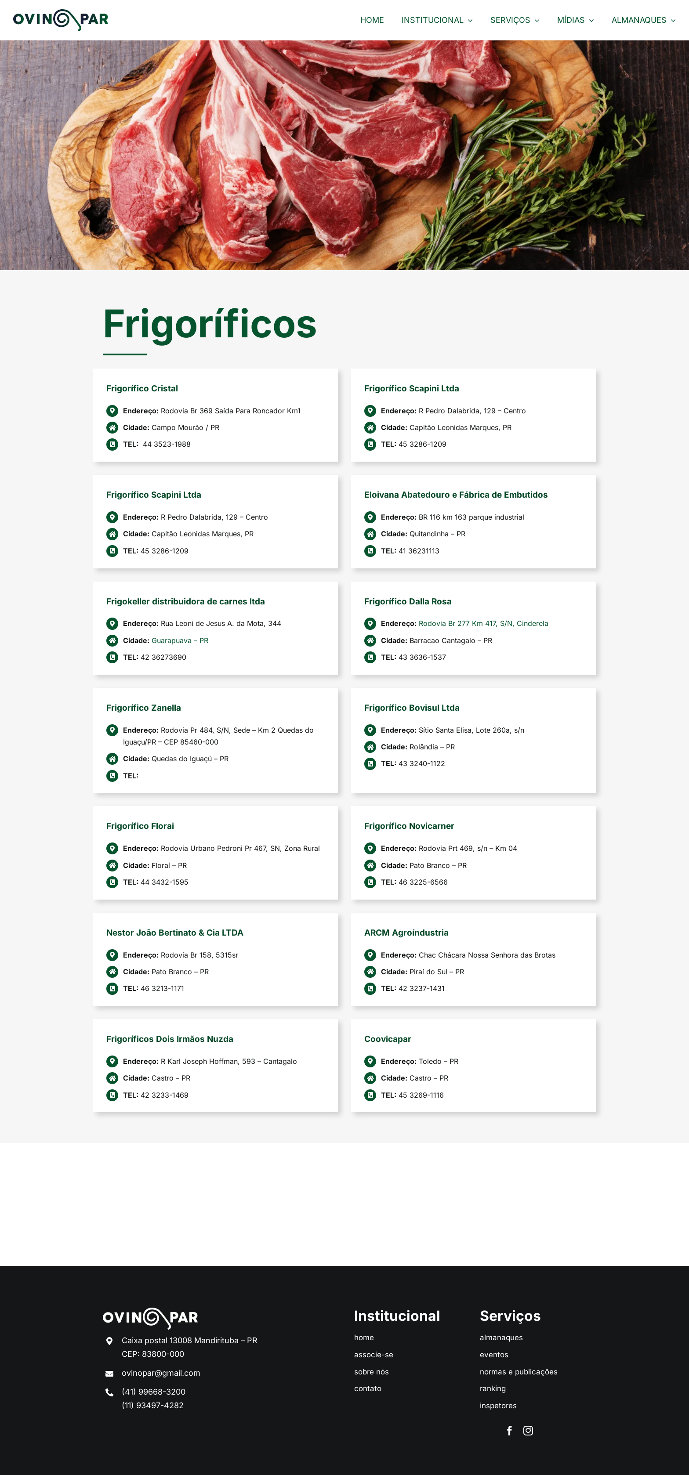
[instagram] (528, 1430)
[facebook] (510, 1430)
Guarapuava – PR (180, 640)
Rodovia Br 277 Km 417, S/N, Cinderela (483, 623)
